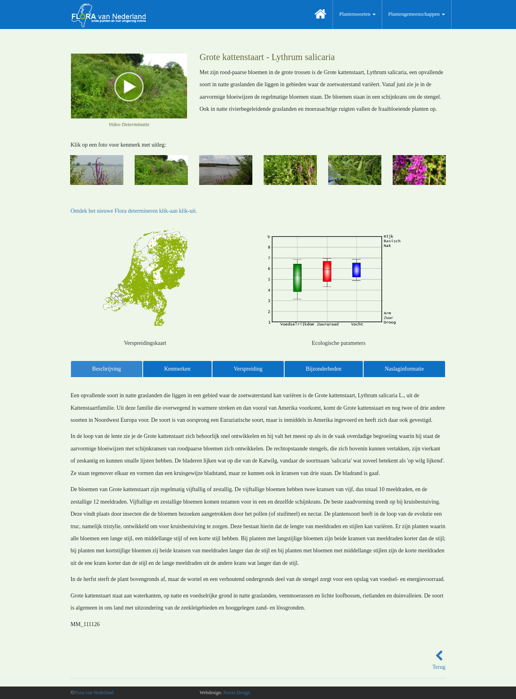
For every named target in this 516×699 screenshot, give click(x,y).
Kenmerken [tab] (177, 369)
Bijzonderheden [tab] (323, 369)
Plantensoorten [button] (357, 14)
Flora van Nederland (94, 692)
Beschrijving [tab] (106, 369)
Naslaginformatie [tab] (404, 369)
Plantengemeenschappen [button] (416, 14)
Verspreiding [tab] (248, 369)
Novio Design (236, 692)
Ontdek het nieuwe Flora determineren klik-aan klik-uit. (134, 211)
